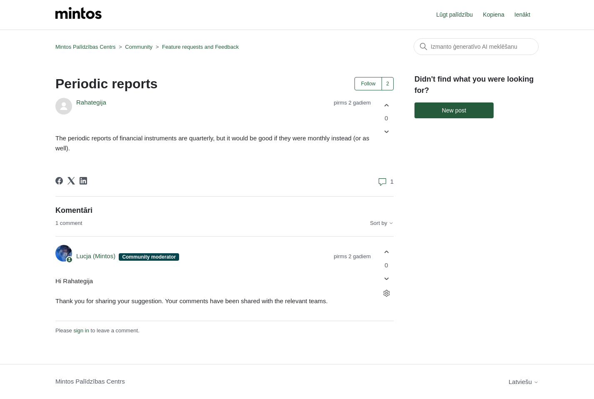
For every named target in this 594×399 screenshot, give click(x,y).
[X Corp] (71, 181)
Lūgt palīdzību (454, 14)
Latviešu (524, 381)
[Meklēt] (476, 46)
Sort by (382, 223)
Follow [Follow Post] (368, 84)
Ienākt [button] (522, 14)
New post (454, 110)
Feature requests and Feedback (200, 47)
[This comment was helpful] (386, 252)
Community (138, 47)
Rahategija (91, 102)
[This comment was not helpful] (386, 278)
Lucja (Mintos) (96, 255)
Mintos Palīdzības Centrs (85, 47)
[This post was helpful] (386, 105)
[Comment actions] (386, 293)
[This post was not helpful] (386, 132)
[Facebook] (59, 181)
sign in (81, 330)
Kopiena (493, 14)
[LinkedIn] (83, 181)
